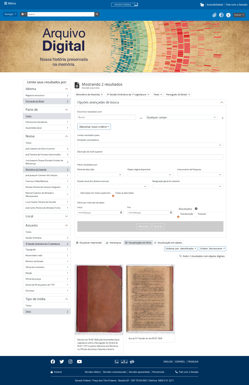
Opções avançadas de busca (98, 102)
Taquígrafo (46, 250)
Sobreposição (186, 213)
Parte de (32, 110)
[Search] (60, 14)
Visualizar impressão (89, 242)
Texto (46, 312)
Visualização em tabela (168, 242)
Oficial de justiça (46, 279)
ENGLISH (168, 361)
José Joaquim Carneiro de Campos (46, 176)
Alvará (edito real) (46, 256)
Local (29, 216)
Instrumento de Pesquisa (189, 169)
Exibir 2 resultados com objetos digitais (202, 256)
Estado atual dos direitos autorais (93, 181)
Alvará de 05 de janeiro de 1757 (46, 285)
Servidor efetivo (93, 372)
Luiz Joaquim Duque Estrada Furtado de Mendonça (46, 162)
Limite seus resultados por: (47, 82)
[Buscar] (106, 117)
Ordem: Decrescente (211, 248)
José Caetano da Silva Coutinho (46, 149)
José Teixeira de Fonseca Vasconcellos (46, 155)
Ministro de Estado (46, 262)
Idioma (31, 89)
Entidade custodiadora (88, 139)
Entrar (238, 14)
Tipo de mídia (35, 299)
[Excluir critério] (222, 118)
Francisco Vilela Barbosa (46, 182)
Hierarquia (113, 242)
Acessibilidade (215, 4)
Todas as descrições (124, 192)
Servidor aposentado (139, 372)
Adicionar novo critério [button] (93, 126)
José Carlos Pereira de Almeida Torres (46, 208)
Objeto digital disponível (138, 169)
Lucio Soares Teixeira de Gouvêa (46, 202)
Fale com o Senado (236, 4)
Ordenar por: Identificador (180, 248)
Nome (30, 136)
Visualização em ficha (138, 242)
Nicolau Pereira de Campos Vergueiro (46, 187)
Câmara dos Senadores (46, 122)
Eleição (46, 273)
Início (79, 207)
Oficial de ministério (46, 268)
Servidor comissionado (114, 372)
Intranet (56, 372)
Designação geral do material (165, 181)
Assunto (32, 225)
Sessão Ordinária (46, 238)
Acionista (46, 291)
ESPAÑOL (180, 361)
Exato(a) (202, 213)
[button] (202, 5)
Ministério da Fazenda (46, 170)
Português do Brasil (46, 102)
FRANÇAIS (193, 361)
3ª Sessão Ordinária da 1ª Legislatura (46, 244)
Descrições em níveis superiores (95, 192)
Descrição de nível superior (90, 151)
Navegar (9, 14)
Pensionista (158, 372)
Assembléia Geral (46, 128)
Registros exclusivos (46, 96)
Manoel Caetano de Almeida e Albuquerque (46, 194)
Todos (28, 116)
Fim (129, 207)
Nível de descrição (85, 169)
